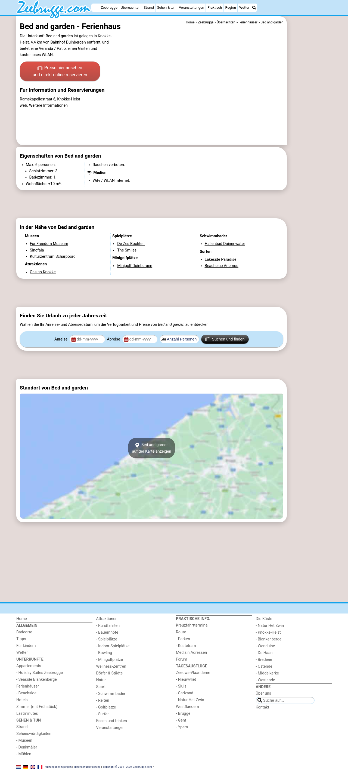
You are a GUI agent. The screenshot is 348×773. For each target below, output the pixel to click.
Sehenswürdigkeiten (33, 733)
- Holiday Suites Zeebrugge (39, 672)
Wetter (244, 7)
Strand (149, 7)
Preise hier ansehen (60, 71)
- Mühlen (23, 754)
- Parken (183, 639)
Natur (101, 680)
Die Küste (264, 618)
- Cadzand (184, 693)
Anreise (61, 339)
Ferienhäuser (27, 686)
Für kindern (26, 645)
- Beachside (26, 693)
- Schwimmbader (111, 693)
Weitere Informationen (48, 105)
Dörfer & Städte (109, 673)
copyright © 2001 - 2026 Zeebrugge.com (127, 766)
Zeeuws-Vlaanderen (193, 672)
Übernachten (130, 7)
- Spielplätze (106, 639)
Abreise (114, 339)
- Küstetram (186, 645)
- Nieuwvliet (186, 679)
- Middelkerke (267, 673)
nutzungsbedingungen (58, 766)
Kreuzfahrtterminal (192, 625)
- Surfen (103, 714)
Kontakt (262, 707)
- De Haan (264, 653)
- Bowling (104, 653)
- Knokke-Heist (268, 632)
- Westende (265, 680)
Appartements (28, 666)
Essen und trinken (111, 721)
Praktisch (214, 7)
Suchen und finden (224, 339)
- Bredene (264, 659)
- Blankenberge (269, 639)
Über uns (263, 693)
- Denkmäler (26, 747)
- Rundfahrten (108, 625)
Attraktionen (106, 618)
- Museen (24, 740)
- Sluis (181, 686)
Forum (181, 659)
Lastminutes (27, 713)
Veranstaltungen (191, 7)
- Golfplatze (106, 707)
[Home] (95, 8)
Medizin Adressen (191, 652)
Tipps (21, 639)
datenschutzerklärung (87, 766)
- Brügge (183, 713)
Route (181, 632)
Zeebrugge (109, 7)
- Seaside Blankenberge (36, 679)
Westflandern (187, 706)
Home (21, 618)
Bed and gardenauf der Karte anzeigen (151, 448)
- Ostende (264, 666)
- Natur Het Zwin (190, 700)
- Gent (181, 720)
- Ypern (182, 727)
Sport (101, 687)
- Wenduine (265, 646)
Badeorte (24, 632)
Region (230, 7)
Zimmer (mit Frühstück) (36, 706)
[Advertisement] (310, 141)
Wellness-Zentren (111, 666)
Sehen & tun (166, 7)
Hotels (22, 700)
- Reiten (102, 700)
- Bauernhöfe (107, 632)
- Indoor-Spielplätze (113, 646)
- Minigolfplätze (109, 659)
